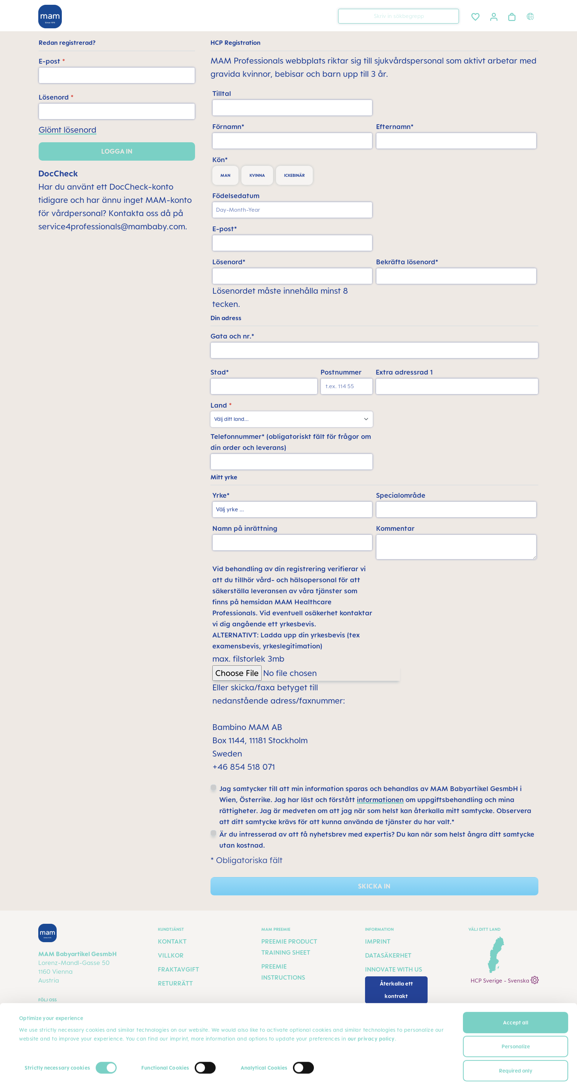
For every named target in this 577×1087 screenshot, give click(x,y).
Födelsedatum (235, 196)
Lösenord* (228, 262)
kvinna (257, 175)
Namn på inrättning (244, 528)
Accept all (515, 985)
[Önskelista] (475, 16)
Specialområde (400, 495)
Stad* (219, 372)
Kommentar (395, 528)
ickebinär (294, 175)
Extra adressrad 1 (404, 372)
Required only (515, 1033)
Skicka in (374, 886)
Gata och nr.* (232, 336)
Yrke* (221, 495)
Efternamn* (395, 126)
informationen (380, 799)
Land (221, 405)
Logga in (116, 151)
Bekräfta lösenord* (407, 262)
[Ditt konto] (494, 15)
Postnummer (341, 372)
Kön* (220, 159)
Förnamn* (228, 126)
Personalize (516, 1009)
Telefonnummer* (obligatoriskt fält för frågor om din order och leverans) (290, 441)
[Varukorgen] (512, 16)
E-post (52, 61)
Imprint (377, 941)
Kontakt (172, 941)
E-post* (224, 229)
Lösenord (56, 97)
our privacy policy (371, 1001)
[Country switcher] (531, 16)
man (225, 175)
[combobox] (398, 16)
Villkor (171, 955)
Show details (34, 1072)
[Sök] (451, 15)
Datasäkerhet (388, 955)
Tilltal (221, 93)
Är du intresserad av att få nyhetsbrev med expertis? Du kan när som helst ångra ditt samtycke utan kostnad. (376, 839)
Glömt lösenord (67, 130)
